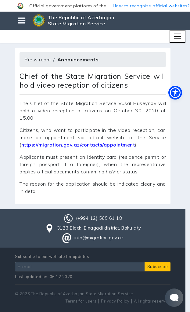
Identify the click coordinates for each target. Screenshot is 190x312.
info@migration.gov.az (99, 238)
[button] (95, 6)
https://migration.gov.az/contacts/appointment (78, 145)
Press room (37, 59)
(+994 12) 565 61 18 (99, 218)
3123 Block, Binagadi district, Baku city (99, 228)
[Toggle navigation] (177, 36)
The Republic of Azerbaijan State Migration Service (81, 20)
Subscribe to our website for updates (52, 256)
